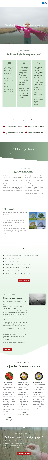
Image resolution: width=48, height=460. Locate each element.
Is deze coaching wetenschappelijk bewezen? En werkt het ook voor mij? (22, 255)
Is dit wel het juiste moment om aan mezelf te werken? (17, 264)
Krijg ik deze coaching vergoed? (12, 270)
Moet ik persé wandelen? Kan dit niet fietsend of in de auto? (19, 267)
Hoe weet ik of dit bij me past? (11, 258)
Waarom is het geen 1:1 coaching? (12, 261)
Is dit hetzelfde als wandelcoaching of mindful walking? (17, 273)
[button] (31, 3)
